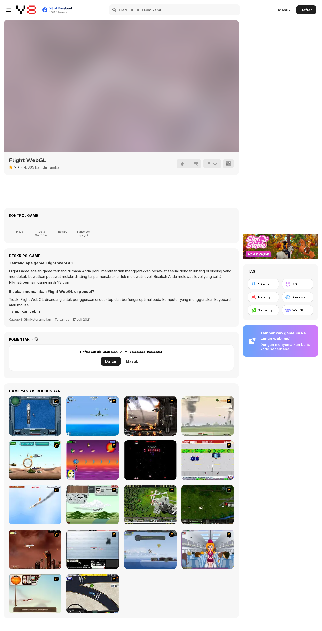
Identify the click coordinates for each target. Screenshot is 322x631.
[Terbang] (263, 310)
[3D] (297, 284)
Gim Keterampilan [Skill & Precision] (37, 319)
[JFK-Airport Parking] (92, 593)
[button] (24, 311)
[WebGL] (297, 310)
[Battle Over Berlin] (207, 416)
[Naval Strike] (92, 416)
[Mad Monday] (207, 460)
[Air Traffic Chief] (150, 504)
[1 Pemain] (263, 284)
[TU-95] (92, 504)
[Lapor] (212, 163)
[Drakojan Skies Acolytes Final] (150, 416)
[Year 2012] (35, 549)
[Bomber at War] (150, 549)
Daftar (306, 10)
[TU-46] (35, 593)
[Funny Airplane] (207, 549)
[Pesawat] (297, 297)
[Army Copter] (35, 460)
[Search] (114, 9)
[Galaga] (150, 460)
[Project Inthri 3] (92, 460)
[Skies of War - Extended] (207, 504)
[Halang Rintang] (263, 297)
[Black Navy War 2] (92, 549)
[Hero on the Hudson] (35, 504)
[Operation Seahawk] (35, 416)
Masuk (284, 10)
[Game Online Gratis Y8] (26, 9)
